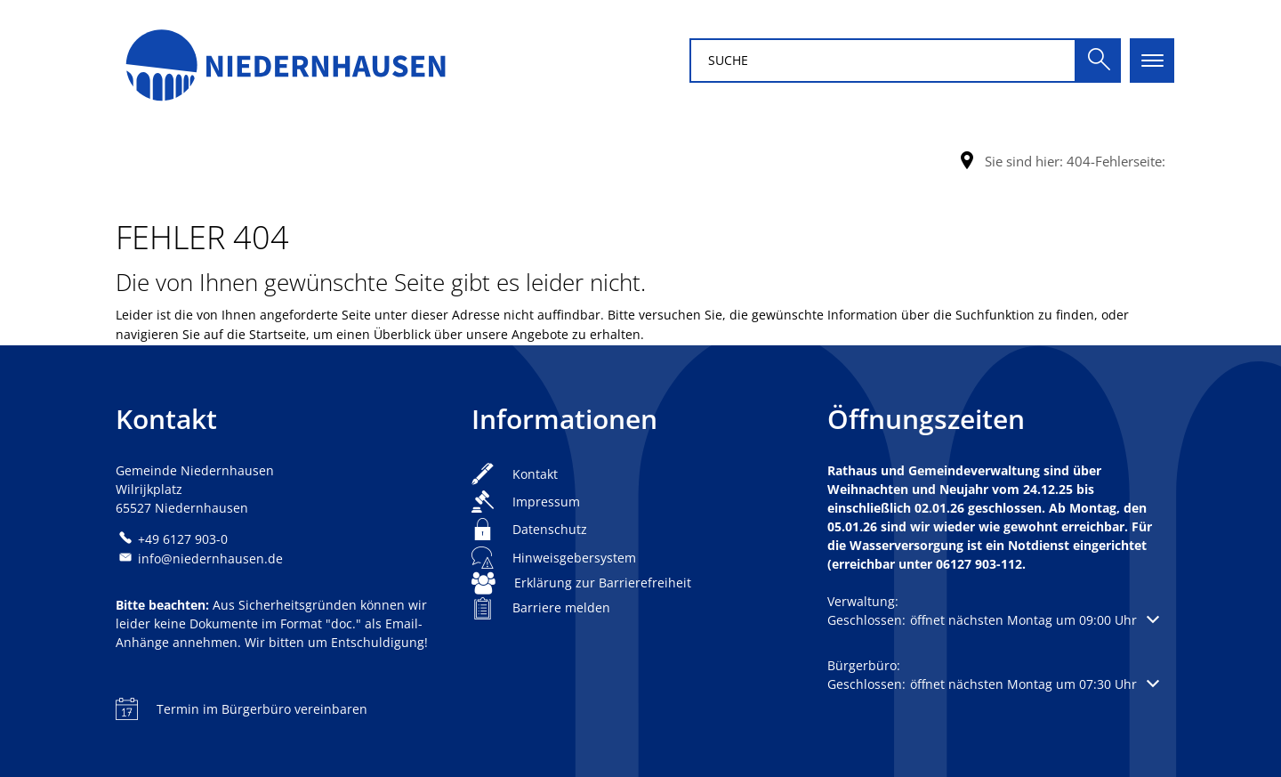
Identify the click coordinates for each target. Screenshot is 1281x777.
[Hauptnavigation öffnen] (1152, 60)
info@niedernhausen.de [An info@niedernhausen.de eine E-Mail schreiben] (199, 558)
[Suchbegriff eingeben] (882, 60)
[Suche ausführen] (1098, 60)
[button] (993, 620)
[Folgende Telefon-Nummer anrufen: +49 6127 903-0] (172, 538)
